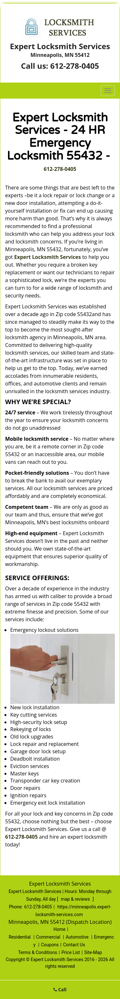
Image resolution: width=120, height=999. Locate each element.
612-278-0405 (74, 65)
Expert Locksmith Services (47, 257)
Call (60, 989)
